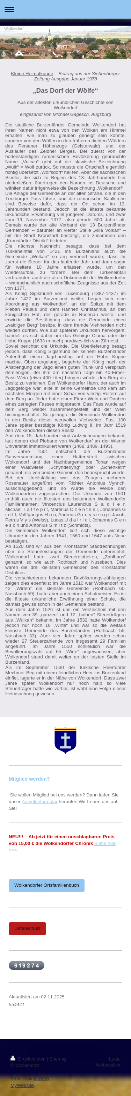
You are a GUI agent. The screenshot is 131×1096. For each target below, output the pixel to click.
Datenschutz (27, 928)
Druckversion (28, 1059)
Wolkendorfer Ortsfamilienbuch (46, 885)
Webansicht (108, 1065)
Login (115, 1058)
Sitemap (58, 1059)
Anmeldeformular (40, 801)
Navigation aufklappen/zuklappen (65, 9)
